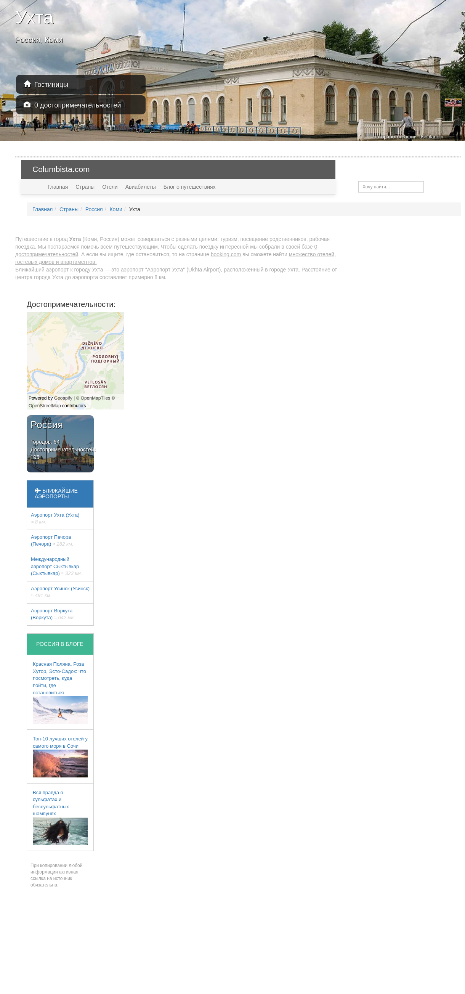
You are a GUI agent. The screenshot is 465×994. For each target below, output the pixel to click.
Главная (58, 187)
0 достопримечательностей (72, 105)
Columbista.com (61, 169)
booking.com (226, 254)
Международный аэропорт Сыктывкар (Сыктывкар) (56, 566)
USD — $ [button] (441, 169)
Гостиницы (46, 84)
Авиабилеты (140, 187)
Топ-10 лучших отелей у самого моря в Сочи (60, 756)
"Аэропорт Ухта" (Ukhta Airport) (183, 270)
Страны (85, 187)
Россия (94, 209)
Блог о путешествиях (190, 187)
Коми (115, 209)
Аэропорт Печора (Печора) (52, 540)
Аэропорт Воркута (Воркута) (53, 614)
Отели (109, 187)
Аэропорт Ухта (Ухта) (55, 518)
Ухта (292, 270)
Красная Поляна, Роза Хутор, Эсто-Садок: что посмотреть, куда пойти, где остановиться (60, 692)
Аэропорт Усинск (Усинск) (60, 592)
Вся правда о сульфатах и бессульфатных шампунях (60, 817)
